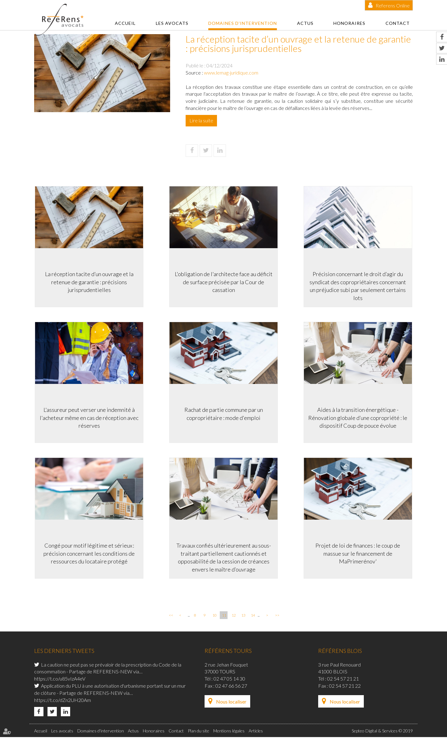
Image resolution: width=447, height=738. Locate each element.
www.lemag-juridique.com (231, 72)
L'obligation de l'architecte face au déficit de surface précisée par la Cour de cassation (224, 281)
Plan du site (198, 731)
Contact (398, 23)
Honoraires (349, 23)
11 (224, 616)
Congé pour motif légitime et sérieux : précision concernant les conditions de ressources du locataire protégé (88, 553)
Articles (256, 731)
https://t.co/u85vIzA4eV (59, 679)
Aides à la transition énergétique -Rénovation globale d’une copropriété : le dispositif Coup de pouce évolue (358, 417)
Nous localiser (231, 702)
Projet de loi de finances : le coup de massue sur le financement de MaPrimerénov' (358, 553)
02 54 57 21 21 (343, 679)
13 (243, 616)
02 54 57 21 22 (345, 687)
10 (214, 616)
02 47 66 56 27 (231, 687)
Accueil (125, 23)
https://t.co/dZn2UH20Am (62, 701)
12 (234, 616)
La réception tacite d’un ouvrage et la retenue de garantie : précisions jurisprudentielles (88, 281)
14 (253, 616)
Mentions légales (229, 731)
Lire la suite (201, 120)
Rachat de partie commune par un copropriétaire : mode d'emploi (223, 413)
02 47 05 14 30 (229, 679)
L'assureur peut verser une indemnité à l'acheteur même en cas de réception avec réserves (88, 417)
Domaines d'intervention (242, 23)
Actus (305, 23)
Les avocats (172, 23)
